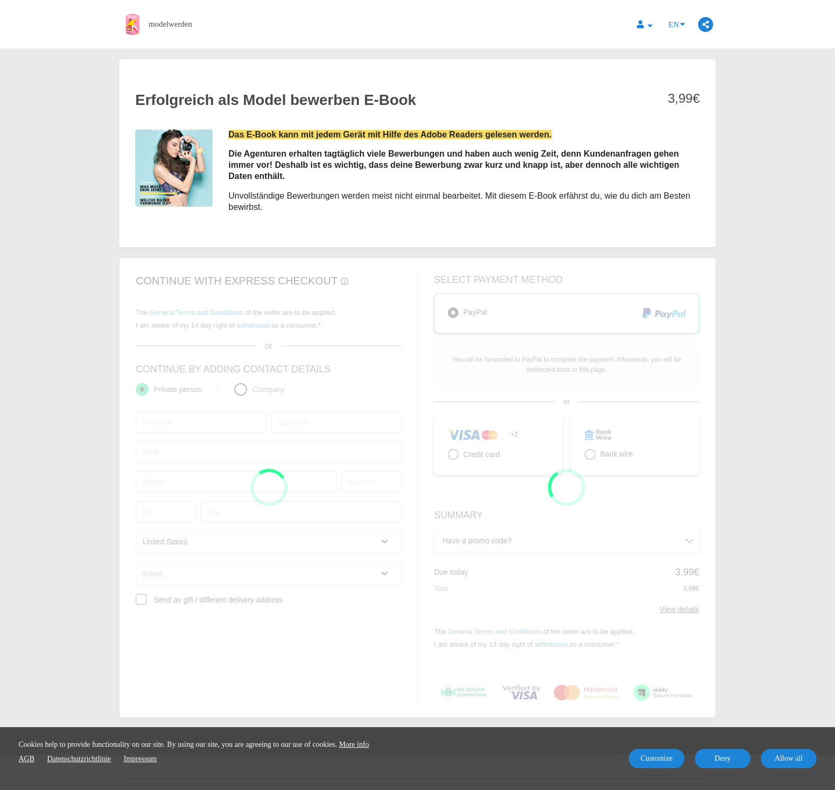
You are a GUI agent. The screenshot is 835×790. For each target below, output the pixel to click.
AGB (27, 759)
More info (354, 744)
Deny (723, 758)
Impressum (140, 759)
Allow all (789, 758)
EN (676, 24)
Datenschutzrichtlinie (79, 759)
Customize (657, 758)
